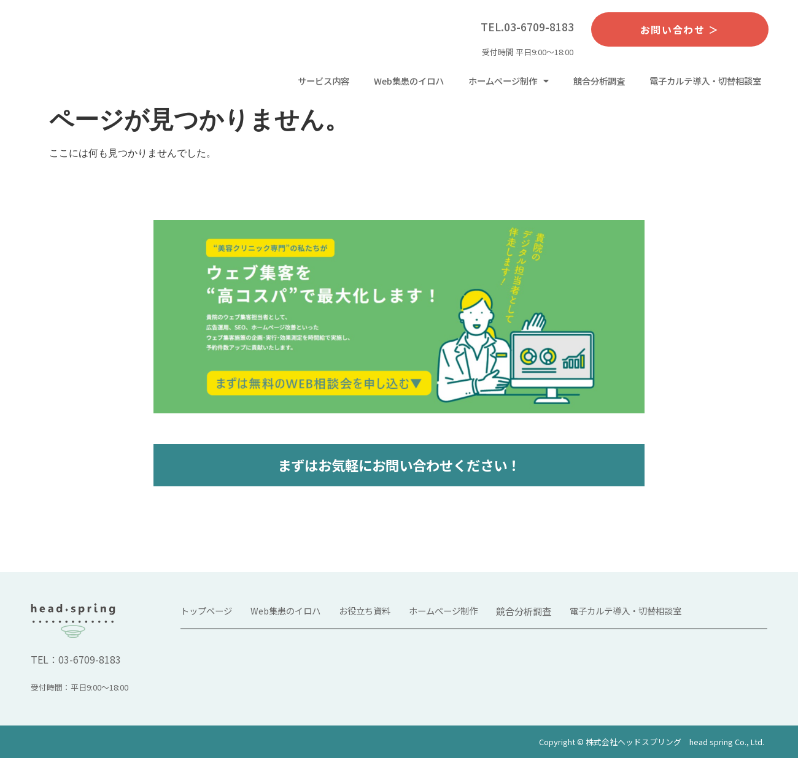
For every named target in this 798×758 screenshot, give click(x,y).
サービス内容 (323, 80)
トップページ (206, 610)
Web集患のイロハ (409, 80)
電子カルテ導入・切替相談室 (705, 80)
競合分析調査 (599, 80)
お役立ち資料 (364, 610)
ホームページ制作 (508, 81)
